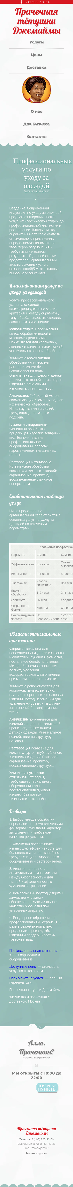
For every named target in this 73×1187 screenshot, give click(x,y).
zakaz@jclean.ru (41, 1148)
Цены (36, 55)
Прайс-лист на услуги (26, 978)
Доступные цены (23, 967)
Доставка (36, 67)
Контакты (36, 136)
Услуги (36, 42)
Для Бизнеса (36, 124)
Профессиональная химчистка (34, 951)
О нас (36, 111)
